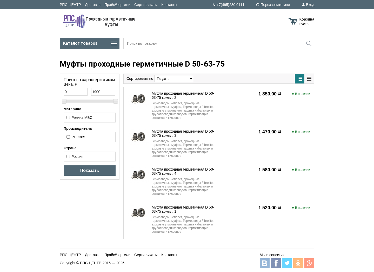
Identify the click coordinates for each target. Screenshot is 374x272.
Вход (310, 5)
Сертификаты (145, 5)
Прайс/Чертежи (117, 5)
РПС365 (75, 137)
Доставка (93, 5)
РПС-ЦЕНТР (70, 5)
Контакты (169, 5)
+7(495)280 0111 (230, 5)
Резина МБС (79, 117)
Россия (74, 156)
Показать (89, 170)
